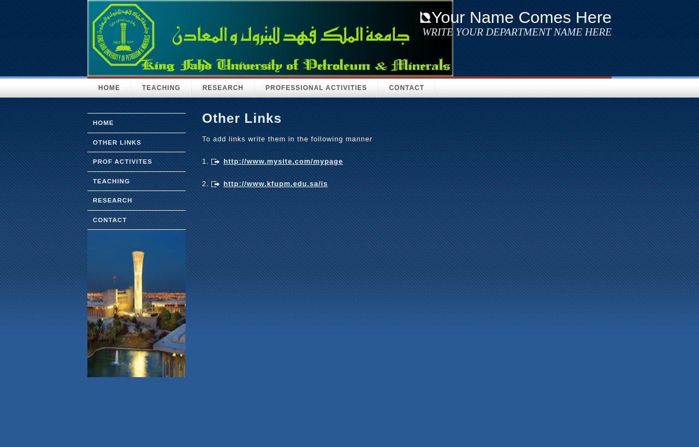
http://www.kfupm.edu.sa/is (275, 184)
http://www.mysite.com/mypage (283, 161)
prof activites (122, 161)
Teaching (161, 88)
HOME (109, 88)
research (113, 200)
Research (223, 88)
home (103, 123)
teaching (111, 181)
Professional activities (316, 88)
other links (117, 142)
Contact (406, 88)
